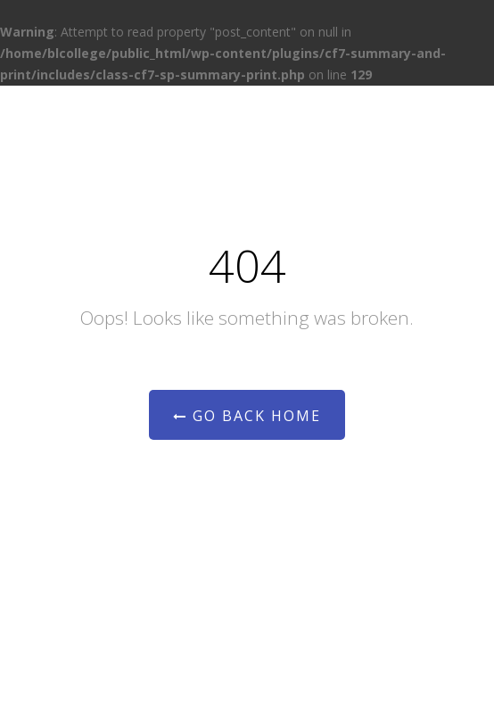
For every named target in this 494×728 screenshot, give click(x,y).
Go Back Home (247, 416)
